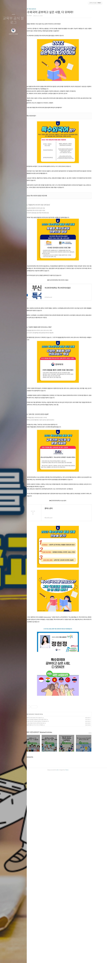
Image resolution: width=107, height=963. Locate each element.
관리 (23, 959)
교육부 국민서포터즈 (38, 9)
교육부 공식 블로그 (13, 20)
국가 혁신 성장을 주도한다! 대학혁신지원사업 (42, 723)
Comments (36, 757)
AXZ (65, 770)
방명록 (10, 959)
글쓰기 (4, 959)
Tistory (74, 770)
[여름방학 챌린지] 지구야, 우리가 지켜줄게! (42, 725)
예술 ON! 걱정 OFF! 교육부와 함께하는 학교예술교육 (44, 721)
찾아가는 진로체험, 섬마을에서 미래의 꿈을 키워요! (43, 719)
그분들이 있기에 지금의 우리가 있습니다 (41, 717)
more (98, 732)
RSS (17, 959)
